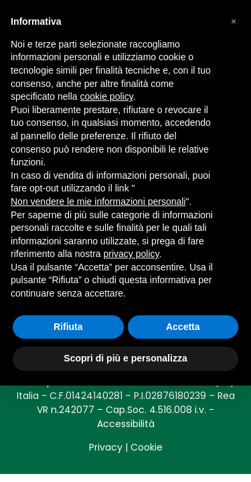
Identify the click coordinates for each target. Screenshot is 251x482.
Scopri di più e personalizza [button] (125, 358)
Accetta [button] (183, 326)
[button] (233, 21)
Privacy (105, 447)
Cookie (147, 447)
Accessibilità (126, 423)
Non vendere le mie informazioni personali (98, 201)
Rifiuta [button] (68, 326)
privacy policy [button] (131, 253)
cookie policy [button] (106, 96)
